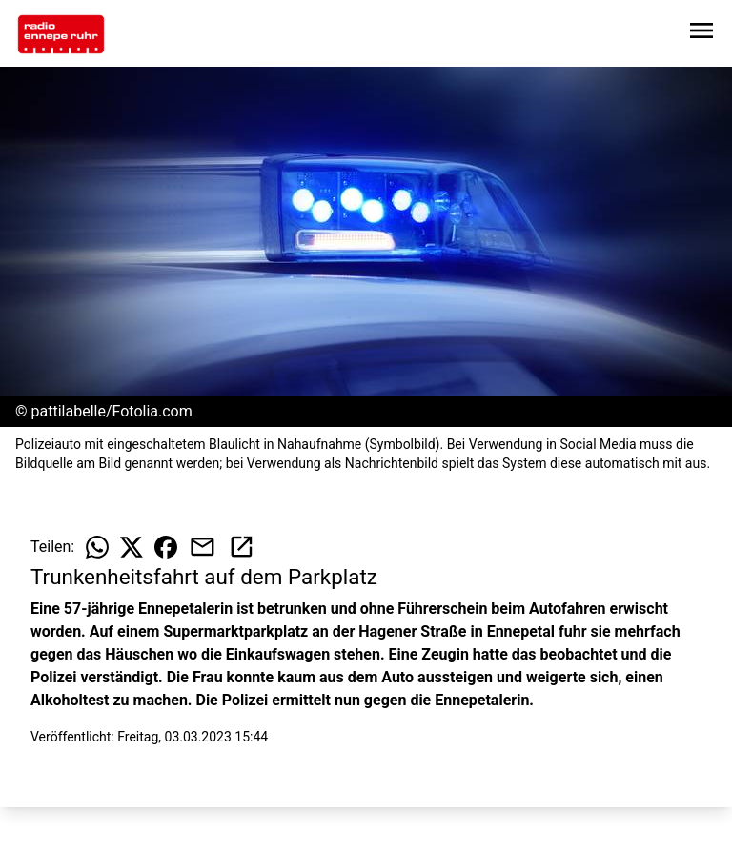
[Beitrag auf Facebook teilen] (165, 547)
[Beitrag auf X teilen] (131, 547)
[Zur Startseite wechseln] (61, 34)
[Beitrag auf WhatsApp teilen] (97, 547)
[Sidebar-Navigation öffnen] (701, 33)
